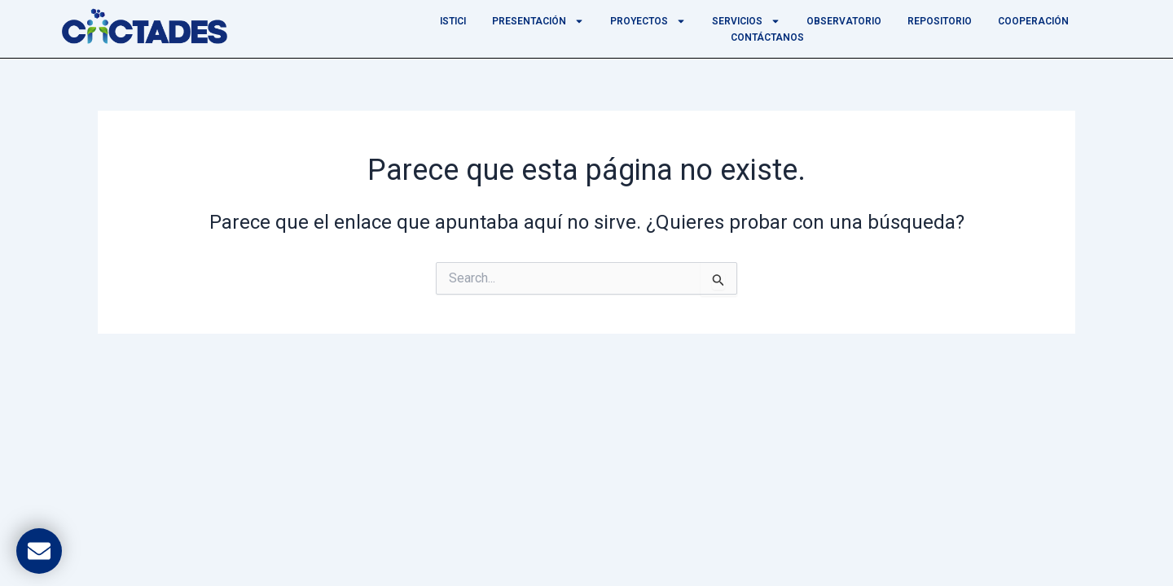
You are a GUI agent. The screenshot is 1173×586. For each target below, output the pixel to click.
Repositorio (939, 21)
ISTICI (453, 21)
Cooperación (1033, 21)
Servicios (746, 21)
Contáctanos (767, 37)
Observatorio (843, 21)
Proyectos (648, 21)
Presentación (538, 21)
